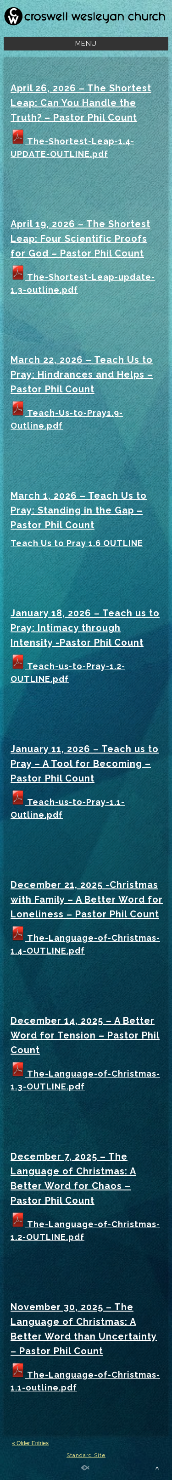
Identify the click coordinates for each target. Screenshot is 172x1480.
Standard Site (86, 1455)
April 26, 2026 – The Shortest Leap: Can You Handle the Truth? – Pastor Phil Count (81, 103)
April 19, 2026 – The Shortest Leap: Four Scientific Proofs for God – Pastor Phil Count (80, 238)
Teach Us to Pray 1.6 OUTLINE (77, 543)
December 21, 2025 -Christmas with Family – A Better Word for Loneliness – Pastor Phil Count (87, 899)
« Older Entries (30, 1443)
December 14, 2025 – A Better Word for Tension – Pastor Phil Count (85, 1035)
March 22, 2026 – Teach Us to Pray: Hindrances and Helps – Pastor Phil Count (82, 374)
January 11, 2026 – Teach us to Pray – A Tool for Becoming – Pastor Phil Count (85, 763)
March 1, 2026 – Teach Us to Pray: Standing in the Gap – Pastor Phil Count (79, 510)
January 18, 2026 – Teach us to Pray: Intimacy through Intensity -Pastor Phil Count (85, 628)
